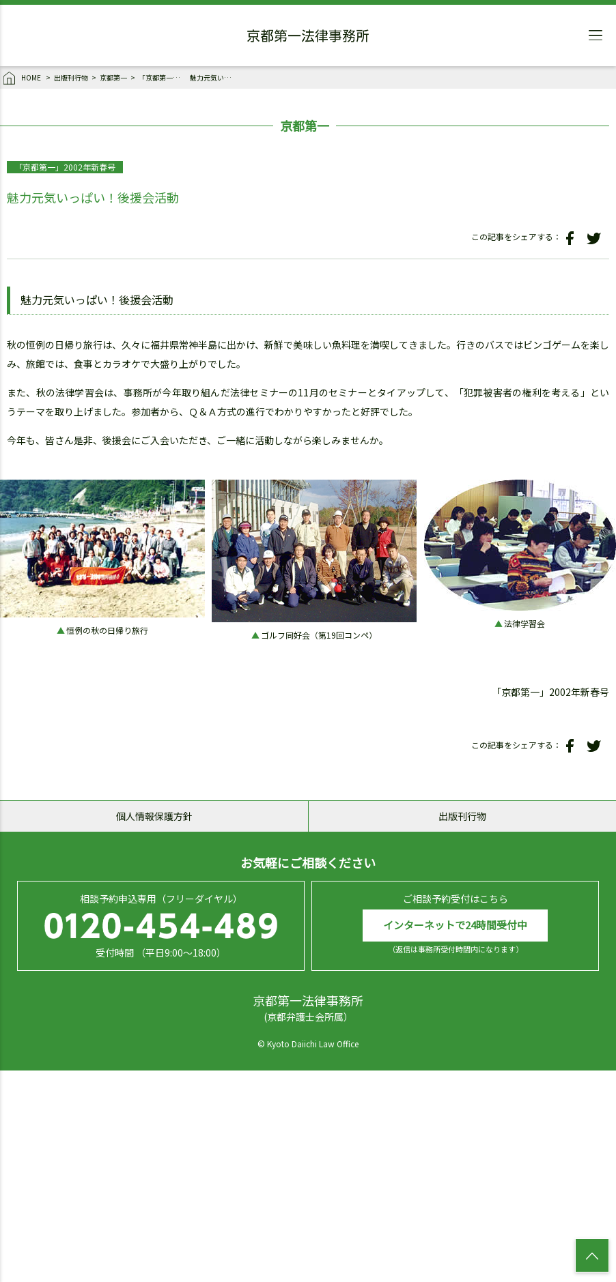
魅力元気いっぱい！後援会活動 (214, 77)
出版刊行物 (71, 77)
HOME (22, 78)
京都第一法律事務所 (308, 37)
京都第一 (113, 77)
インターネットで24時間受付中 (455, 925)
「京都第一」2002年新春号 (162, 77)
